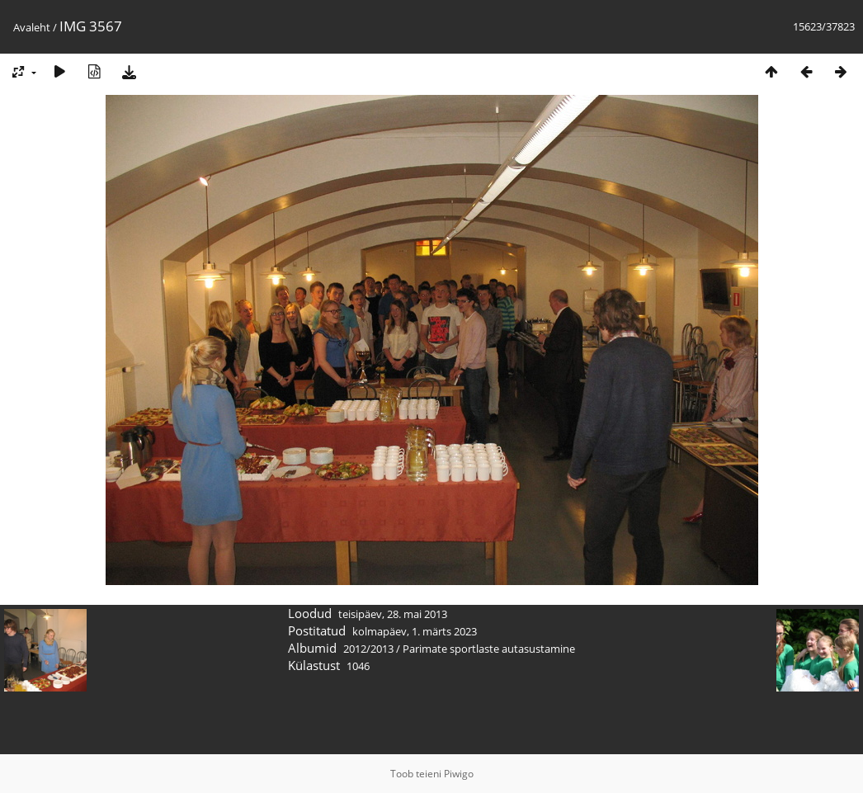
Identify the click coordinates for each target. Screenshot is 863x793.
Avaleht (31, 27)
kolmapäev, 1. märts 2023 (414, 631)
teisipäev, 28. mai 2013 (392, 614)
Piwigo (459, 774)
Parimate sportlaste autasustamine (489, 648)
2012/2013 (368, 648)
